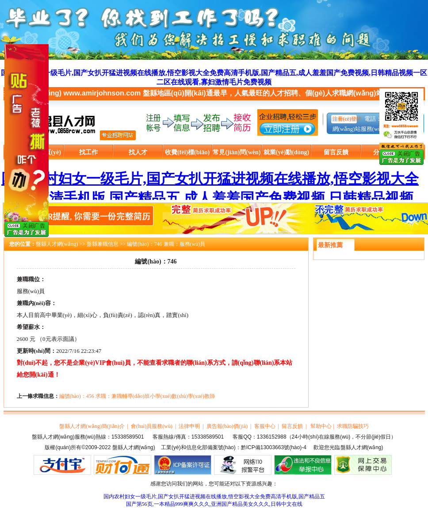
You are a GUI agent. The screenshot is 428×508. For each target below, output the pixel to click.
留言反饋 (336, 152)
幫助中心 (321, 426)
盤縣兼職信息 (102, 244)
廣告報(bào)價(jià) (227, 426)
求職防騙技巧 (353, 426)
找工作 (88, 152)
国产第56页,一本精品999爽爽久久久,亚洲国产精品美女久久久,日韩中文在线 (214, 504)
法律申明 (189, 426)
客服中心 (264, 426)
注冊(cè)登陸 (347, 119)
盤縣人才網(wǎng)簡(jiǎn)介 (91, 426)
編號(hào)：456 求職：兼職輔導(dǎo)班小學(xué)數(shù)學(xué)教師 (137, 396)
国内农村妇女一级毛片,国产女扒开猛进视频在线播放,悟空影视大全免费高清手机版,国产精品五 (214, 496)
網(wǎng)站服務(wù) (357, 129)
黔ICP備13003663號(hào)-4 (273, 447)
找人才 (138, 152)
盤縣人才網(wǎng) (57, 244)
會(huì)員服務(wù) (151, 426)
